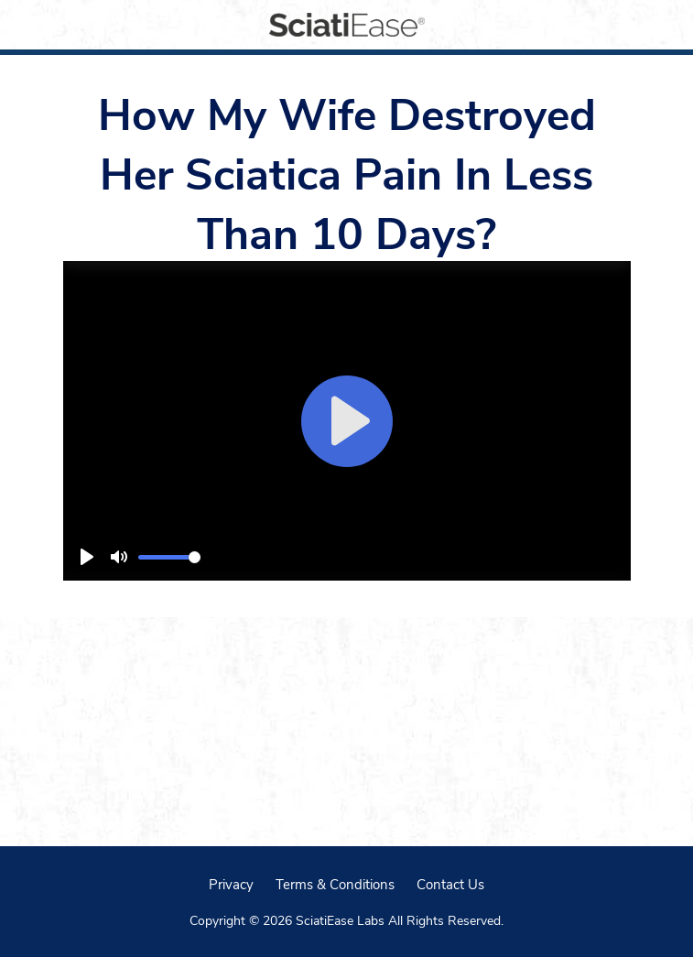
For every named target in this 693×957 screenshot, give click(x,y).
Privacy (231, 884)
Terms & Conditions (335, 884)
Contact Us (450, 884)
